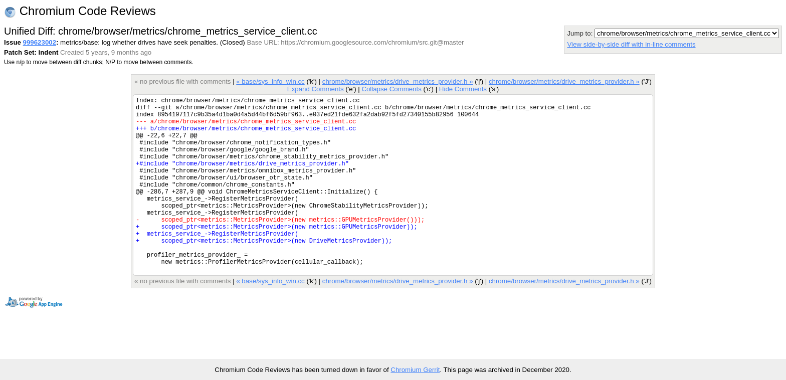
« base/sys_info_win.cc (270, 81)
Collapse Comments (391, 89)
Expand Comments (315, 89)
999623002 (39, 42)
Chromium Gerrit (415, 369)
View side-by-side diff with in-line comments (631, 44)
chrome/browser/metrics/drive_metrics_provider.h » (397, 81)
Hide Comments (463, 89)
